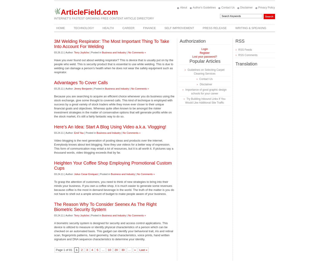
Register (205, 52)
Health (108, 28)
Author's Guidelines (204, 7)
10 (109, 250)
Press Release (215, 28)
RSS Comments (248, 55)
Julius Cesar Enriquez (86, 174)
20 (116, 250)
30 (122, 250)
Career (128, 28)
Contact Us (227, 7)
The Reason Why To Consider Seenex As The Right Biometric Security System (105, 207)
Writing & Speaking (250, 28)
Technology (84, 28)
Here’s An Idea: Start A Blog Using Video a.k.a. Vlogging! (110, 126)
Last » (143, 250)
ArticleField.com (89, 12)
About (183, 7)
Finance (149, 28)
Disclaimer (246, 7)
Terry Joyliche (81, 52)
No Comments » (137, 52)
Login (204, 49)
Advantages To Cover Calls (81, 82)
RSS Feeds (245, 49)
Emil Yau (79, 132)
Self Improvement (179, 28)
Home (60, 28)
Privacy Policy (266, 7)
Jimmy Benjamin (83, 88)
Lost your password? (204, 56)
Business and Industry (114, 52)
